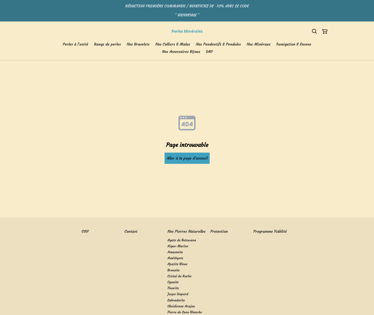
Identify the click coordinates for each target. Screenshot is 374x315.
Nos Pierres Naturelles (186, 231)
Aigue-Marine (177, 246)
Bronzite (173, 270)
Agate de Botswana (181, 240)
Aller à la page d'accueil (187, 158)
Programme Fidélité (270, 231)
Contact (131, 231)
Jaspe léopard (177, 294)
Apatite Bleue (177, 264)
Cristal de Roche (179, 276)
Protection (219, 231)
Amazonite (175, 252)
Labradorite (176, 300)
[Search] (314, 31)
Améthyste (175, 258)
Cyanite (173, 282)
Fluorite (173, 288)
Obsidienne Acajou (181, 306)
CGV (85, 231)
